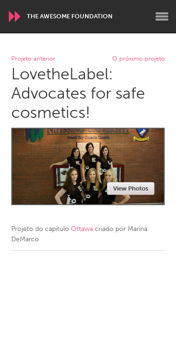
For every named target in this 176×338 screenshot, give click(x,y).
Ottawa (82, 229)
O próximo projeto (138, 59)
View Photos (130, 188)
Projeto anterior (33, 59)
